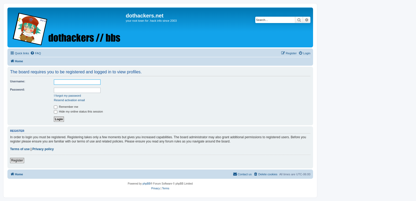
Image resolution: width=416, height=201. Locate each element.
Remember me (66, 106)
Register (17, 160)
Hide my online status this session (78, 111)
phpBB (146, 183)
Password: (17, 89)
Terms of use (20, 149)
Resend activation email (69, 100)
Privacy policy (43, 149)
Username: (17, 81)
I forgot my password (67, 95)
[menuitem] (35, 53)
